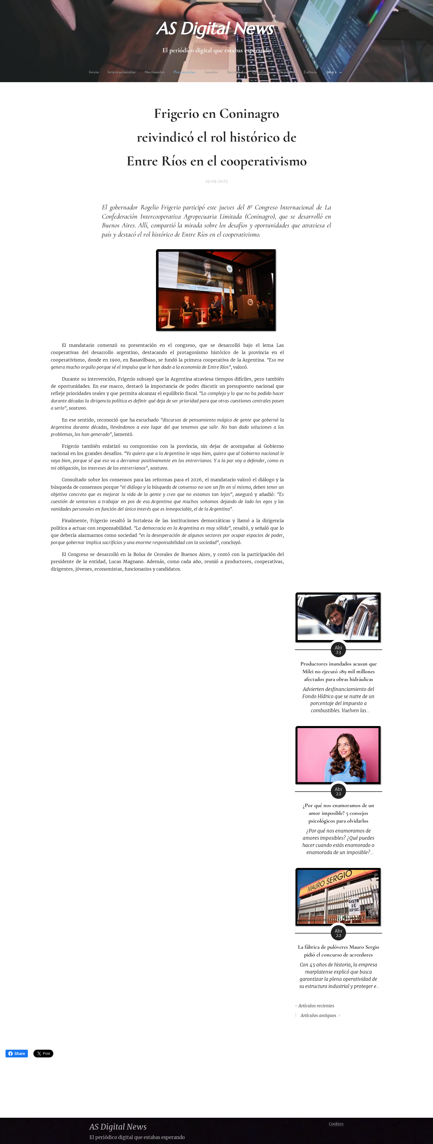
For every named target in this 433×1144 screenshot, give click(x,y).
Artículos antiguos (318, 1015)
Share (16, 1053)
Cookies (336, 1123)
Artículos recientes (316, 1005)
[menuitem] (107, 73)
